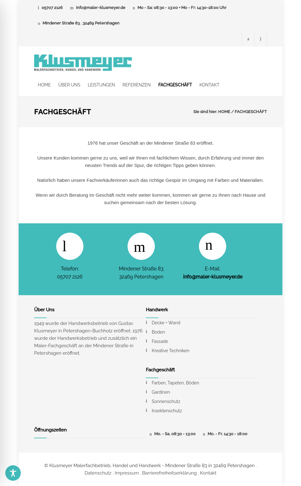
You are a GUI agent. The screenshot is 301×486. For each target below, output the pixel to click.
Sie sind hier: (205, 111)
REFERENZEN (137, 84)
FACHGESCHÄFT (175, 84)
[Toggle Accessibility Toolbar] (13, 473)
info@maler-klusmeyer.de (100, 7)
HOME (44, 84)
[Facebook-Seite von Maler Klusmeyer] (248, 38)
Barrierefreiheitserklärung (169, 473)
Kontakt (208, 473)
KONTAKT (209, 84)
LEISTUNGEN (101, 84)
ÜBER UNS (69, 84)
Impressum (127, 473)
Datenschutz (97, 473)
